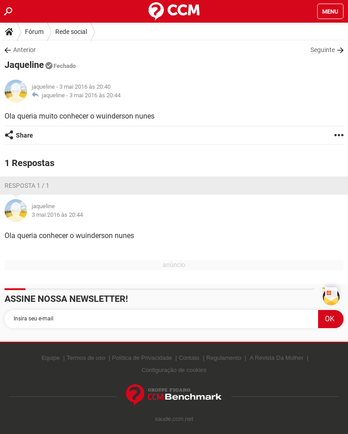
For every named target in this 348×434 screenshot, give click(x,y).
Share (24, 135)
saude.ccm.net (174, 418)
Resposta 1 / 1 (27, 185)
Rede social (71, 31)
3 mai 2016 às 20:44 (95, 95)
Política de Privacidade (142, 357)
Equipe (50, 357)
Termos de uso (86, 357)
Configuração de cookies (173, 370)
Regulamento (223, 357)
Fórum (34, 31)
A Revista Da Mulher (277, 357)
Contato (189, 357)
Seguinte (322, 49)
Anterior (24, 49)
